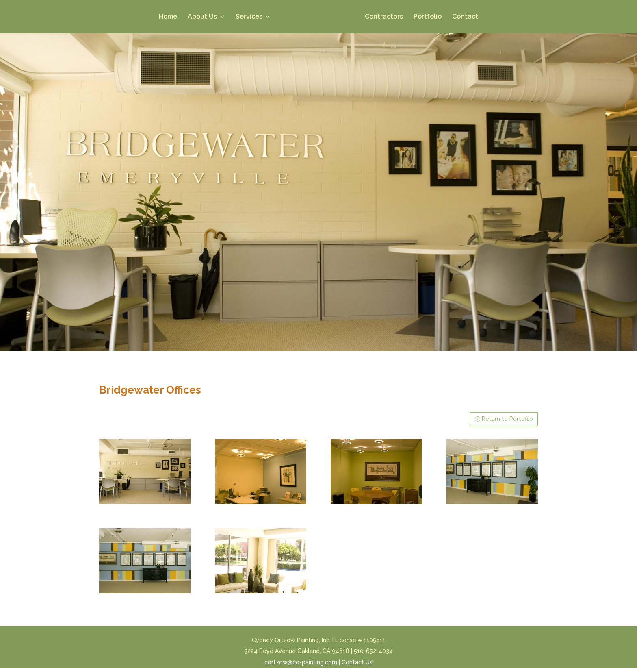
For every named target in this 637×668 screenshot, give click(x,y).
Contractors (384, 17)
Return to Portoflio (507, 419)
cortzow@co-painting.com (300, 662)
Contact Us (357, 662)
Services (249, 17)
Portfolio (428, 17)
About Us (202, 17)
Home (168, 17)
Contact (465, 17)
